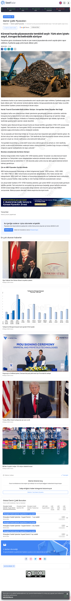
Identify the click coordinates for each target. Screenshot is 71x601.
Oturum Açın (34, 230)
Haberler (6, 24)
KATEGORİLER (8, 17)
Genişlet (64, 475)
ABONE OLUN (8, 230)
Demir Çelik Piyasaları (17, 24)
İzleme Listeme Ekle (10, 28)
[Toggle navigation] (68, 3)
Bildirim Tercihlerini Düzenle (35, 492)
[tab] (9, 507)
